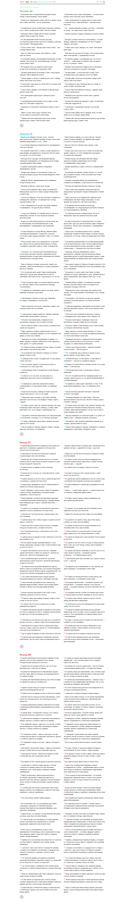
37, (53, 2)
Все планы (36, 7)
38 (54, 2)
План (27, 2)
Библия (22, 2)
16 (47, 2)
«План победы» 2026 (25, 7)
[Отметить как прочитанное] (22, 125)
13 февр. (34, 2)
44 (41, 2)
